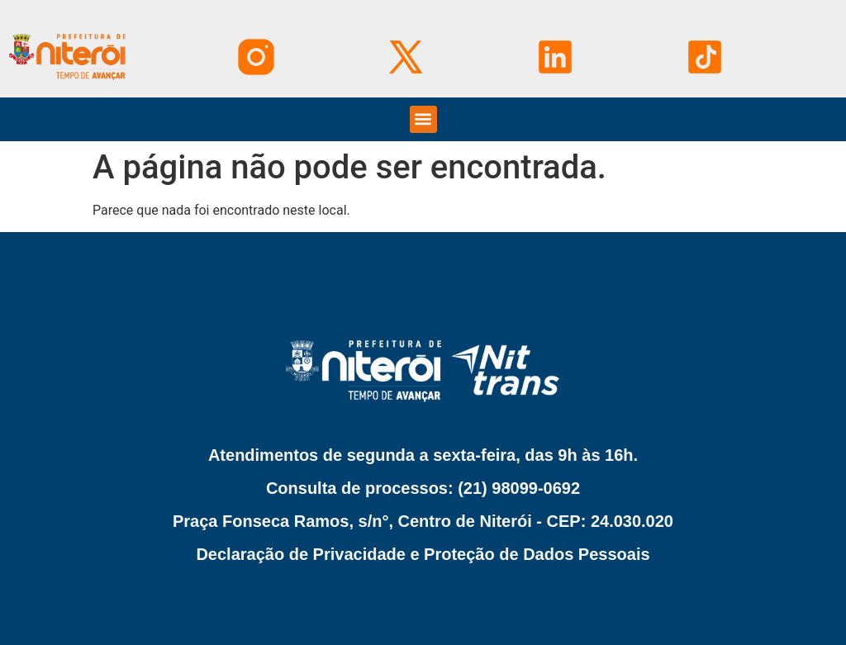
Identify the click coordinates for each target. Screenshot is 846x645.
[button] (423, 119)
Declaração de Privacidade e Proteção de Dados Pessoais (422, 554)
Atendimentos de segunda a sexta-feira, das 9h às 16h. (423, 455)
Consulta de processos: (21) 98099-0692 (423, 488)
